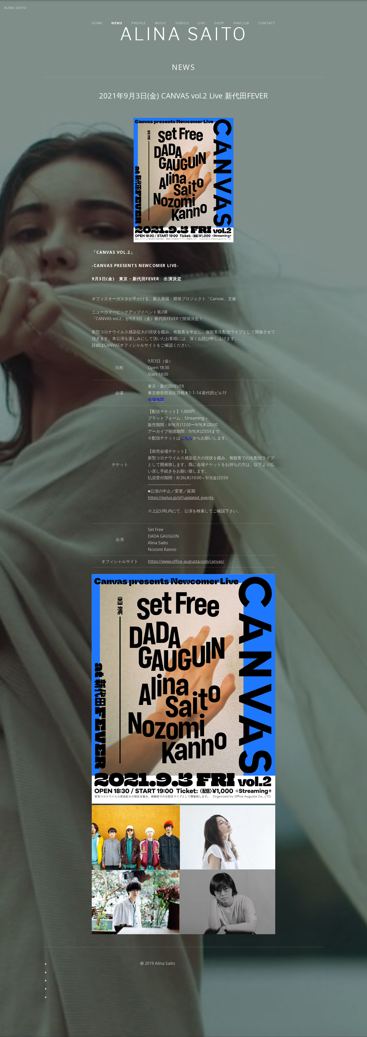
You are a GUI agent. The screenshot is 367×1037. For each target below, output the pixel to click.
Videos (182, 23)
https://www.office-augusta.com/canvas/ (186, 561)
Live (201, 23)
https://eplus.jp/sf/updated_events (181, 497)
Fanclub (241, 23)
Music (161, 23)
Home (97, 23)
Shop (219, 23)
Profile (139, 23)
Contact (266, 23)
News (116, 23)
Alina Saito (183, 34)
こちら (186, 438)
